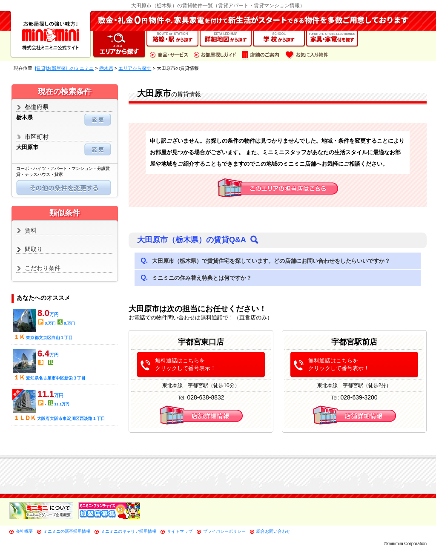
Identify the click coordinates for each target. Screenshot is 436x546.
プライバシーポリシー (224, 531)
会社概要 (24, 531)
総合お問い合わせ (273, 531)
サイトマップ (179, 531)
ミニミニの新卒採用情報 (66, 531)
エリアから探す (134, 68)
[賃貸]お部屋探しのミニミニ (64, 68)
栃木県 (106, 68)
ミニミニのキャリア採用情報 (128, 531)
